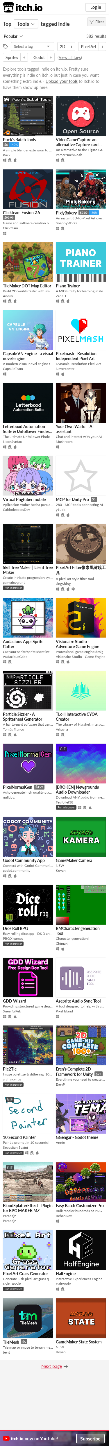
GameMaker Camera (74, 860)
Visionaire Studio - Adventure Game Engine (77, 644)
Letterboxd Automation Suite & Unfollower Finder (26, 429)
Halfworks (63, 1284)
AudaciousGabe (15, 656)
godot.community (16, 870)
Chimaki (62, 943)
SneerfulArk (12, 1011)
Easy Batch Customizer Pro (80, 1205)
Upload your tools (62, 81)
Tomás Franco (13, 729)
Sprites (12, 57)
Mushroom (64, 441)
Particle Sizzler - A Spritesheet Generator (22, 717)
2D (62, 46)
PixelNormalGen (17, 787)
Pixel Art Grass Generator (25, 1273)
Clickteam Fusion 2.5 (21, 212)
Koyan (61, 870)
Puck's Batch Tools (19, 139)
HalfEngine (66, 1273)
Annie (60, 1142)
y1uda (60, 509)
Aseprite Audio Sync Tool (78, 1000)
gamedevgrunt (14, 582)
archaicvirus (12, 1079)
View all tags (70, 57)
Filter (96, 21)
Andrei (8, 296)
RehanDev (64, 1216)
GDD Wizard (14, 1000)
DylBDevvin (12, 1284)
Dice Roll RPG (15, 928)
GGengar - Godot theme (77, 1137)
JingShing (63, 583)
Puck (6, 155)
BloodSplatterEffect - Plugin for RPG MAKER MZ (28, 1208)
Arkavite (62, 729)
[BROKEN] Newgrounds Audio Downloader (77, 789)
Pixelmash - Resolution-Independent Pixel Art (77, 356)
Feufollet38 (64, 802)
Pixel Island (64, 1011)
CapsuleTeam (13, 368)
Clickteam (10, 228)
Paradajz (9, 1220)
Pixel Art (88, 46)
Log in (95, 7)
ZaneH (61, 296)
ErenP (60, 1084)
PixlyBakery (66, 212)
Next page (51, 1366)
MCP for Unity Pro (72, 499)
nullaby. (9, 797)
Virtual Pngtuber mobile (24, 499)
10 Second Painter (19, 1137)
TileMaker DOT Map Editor (27, 285)
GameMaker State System (79, 1341)
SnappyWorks (66, 223)
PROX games (13, 938)
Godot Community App (24, 860)
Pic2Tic (10, 1068)
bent (6, 1352)
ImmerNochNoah (69, 155)
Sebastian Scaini (15, 1147)
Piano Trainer (68, 285)
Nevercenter (65, 368)
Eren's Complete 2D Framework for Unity (74, 1071)
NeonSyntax (12, 441)
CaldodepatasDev (16, 509)
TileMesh (11, 1342)
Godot (39, 57)
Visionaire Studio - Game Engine (80, 656)
